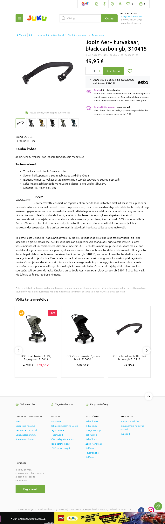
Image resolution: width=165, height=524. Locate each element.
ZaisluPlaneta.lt (94, 443)
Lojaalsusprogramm (26, 435)
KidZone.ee (92, 426)
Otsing (109, 18)
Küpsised (125, 434)
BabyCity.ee (92, 421)
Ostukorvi (113, 71)
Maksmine (56, 421)
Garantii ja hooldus (25, 426)
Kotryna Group (93, 430)
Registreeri (30, 489)
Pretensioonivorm (25, 439)
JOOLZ (38, 197)
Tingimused (57, 435)
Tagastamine (57, 430)
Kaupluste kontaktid (26, 430)
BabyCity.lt (91, 435)
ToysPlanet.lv (92, 452)
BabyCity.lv (91, 439)
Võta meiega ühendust (62, 439)
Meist (18, 421)
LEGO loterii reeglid (61, 448)
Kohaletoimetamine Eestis (64, 426)
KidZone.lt (91, 448)
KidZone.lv (91, 457)
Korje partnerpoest (60, 443)
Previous (18, 350)
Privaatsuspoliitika (129, 421)
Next (147, 350)
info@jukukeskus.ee (131, 16)
